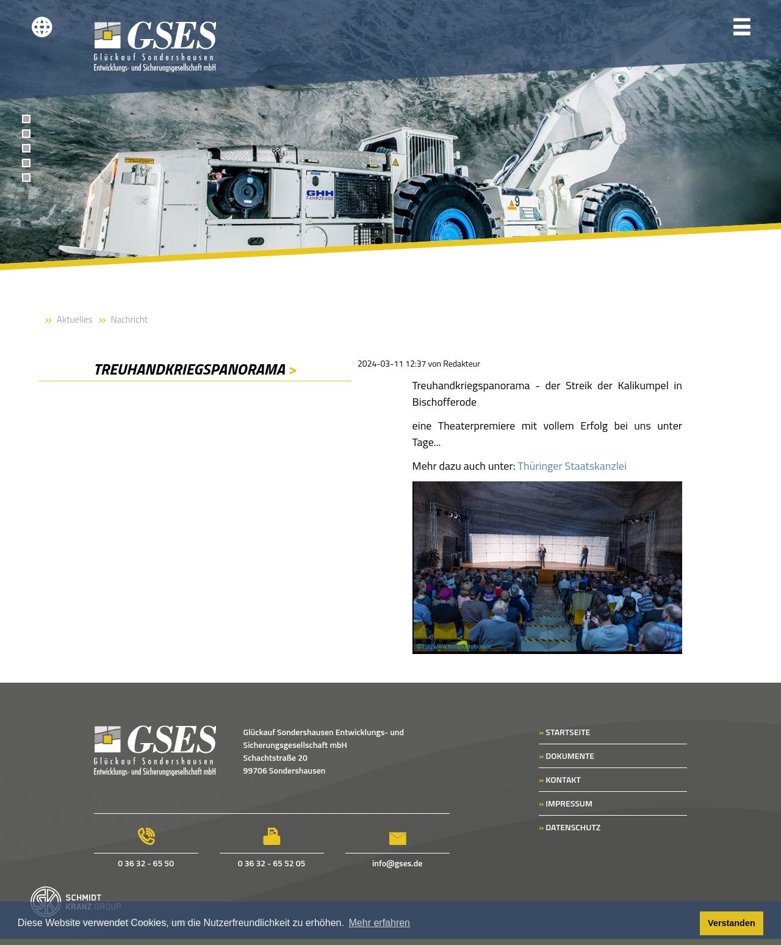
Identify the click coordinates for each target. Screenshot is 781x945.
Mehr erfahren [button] (380, 923)
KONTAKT (560, 779)
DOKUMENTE (566, 755)
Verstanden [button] (731, 923)
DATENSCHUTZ (569, 827)
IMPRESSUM (565, 803)
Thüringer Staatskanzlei (572, 466)
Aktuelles (74, 319)
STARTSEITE (564, 731)
